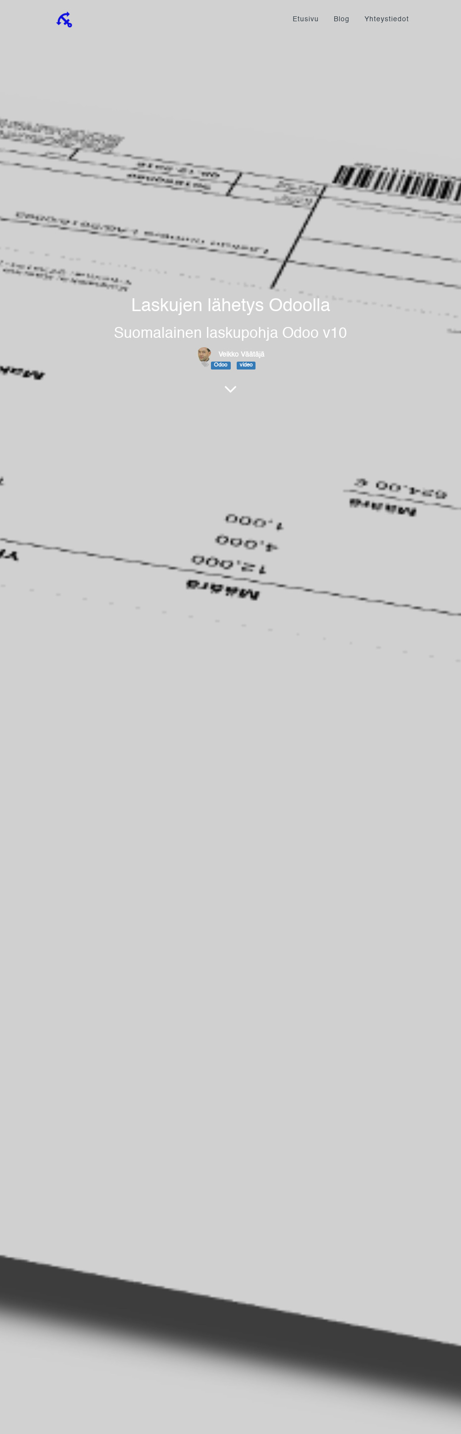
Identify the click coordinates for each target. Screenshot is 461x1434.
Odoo (220, 365)
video (246, 365)
